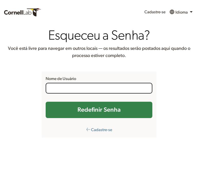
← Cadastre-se (99, 130)
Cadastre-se (154, 12)
